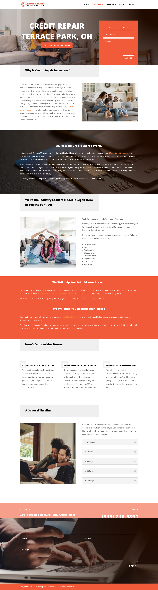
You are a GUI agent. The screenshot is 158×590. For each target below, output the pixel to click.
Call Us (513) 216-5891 (57, 45)
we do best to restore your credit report (54, 293)
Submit (128, 58)
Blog (121, 5)
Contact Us (132, 5)
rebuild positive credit (71, 317)
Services (110, 5)
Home (86, 5)
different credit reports (118, 153)
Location (96, 5)
